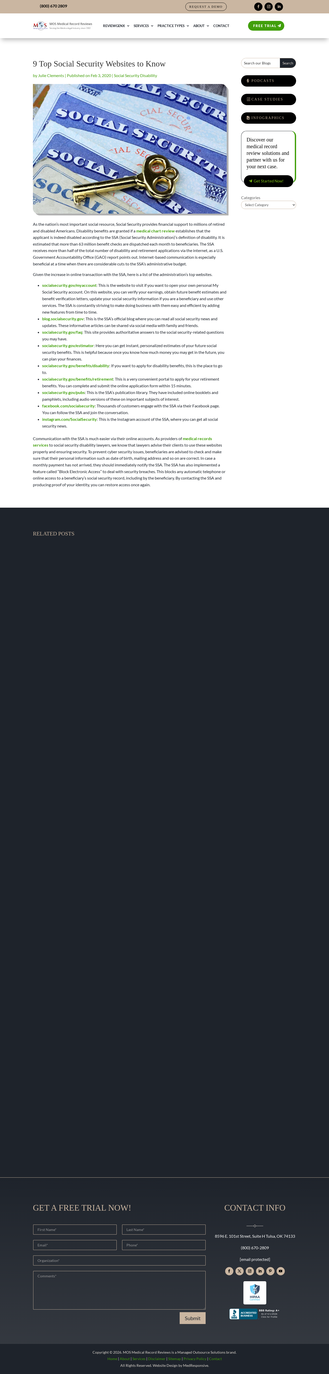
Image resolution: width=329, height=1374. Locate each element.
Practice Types (171, 26)
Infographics (268, 118)
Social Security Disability (135, 75)
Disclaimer (157, 1358)
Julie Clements (51, 75)
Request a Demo (206, 7)
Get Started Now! (269, 181)
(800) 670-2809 (255, 1247)
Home (112, 1358)
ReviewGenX (114, 26)
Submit (192, 1318)
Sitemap (174, 1358)
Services (141, 26)
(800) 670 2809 (53, 5)
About (199, 26)
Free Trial (265, 26)
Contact (221, 26)
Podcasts (263, 81)
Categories (250, 197)
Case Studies (267, 99)
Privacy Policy (195, 1358)
